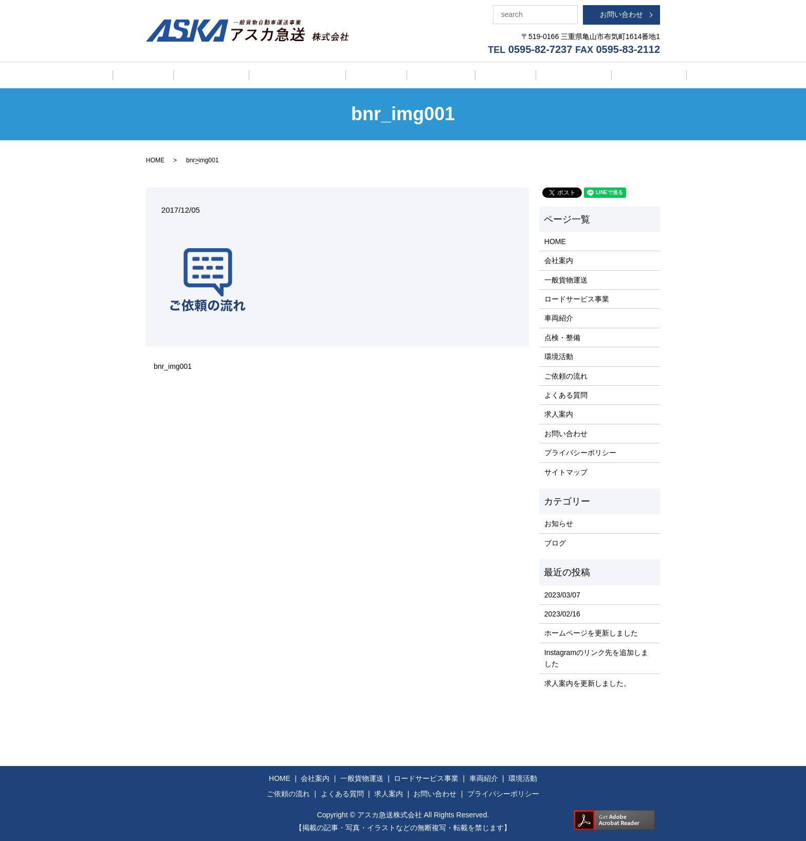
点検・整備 (433, 75)
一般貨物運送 (247, 75)
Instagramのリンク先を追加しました (596, 657)
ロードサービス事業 (318, 75)
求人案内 (652, 75)
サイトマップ (566, 471)
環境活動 (483, 75)
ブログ (555, 542)
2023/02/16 (562, 613)
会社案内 (193, 75)
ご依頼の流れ (537, 75)
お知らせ (558, 523)
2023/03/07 (562, 594)
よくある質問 (598, 75)
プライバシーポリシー (580, 452)
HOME (150, 74)
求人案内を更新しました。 (587, 682)
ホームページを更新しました (591, 632)
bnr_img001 (173, 365)
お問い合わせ (621, 14)
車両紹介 (383, 75)
